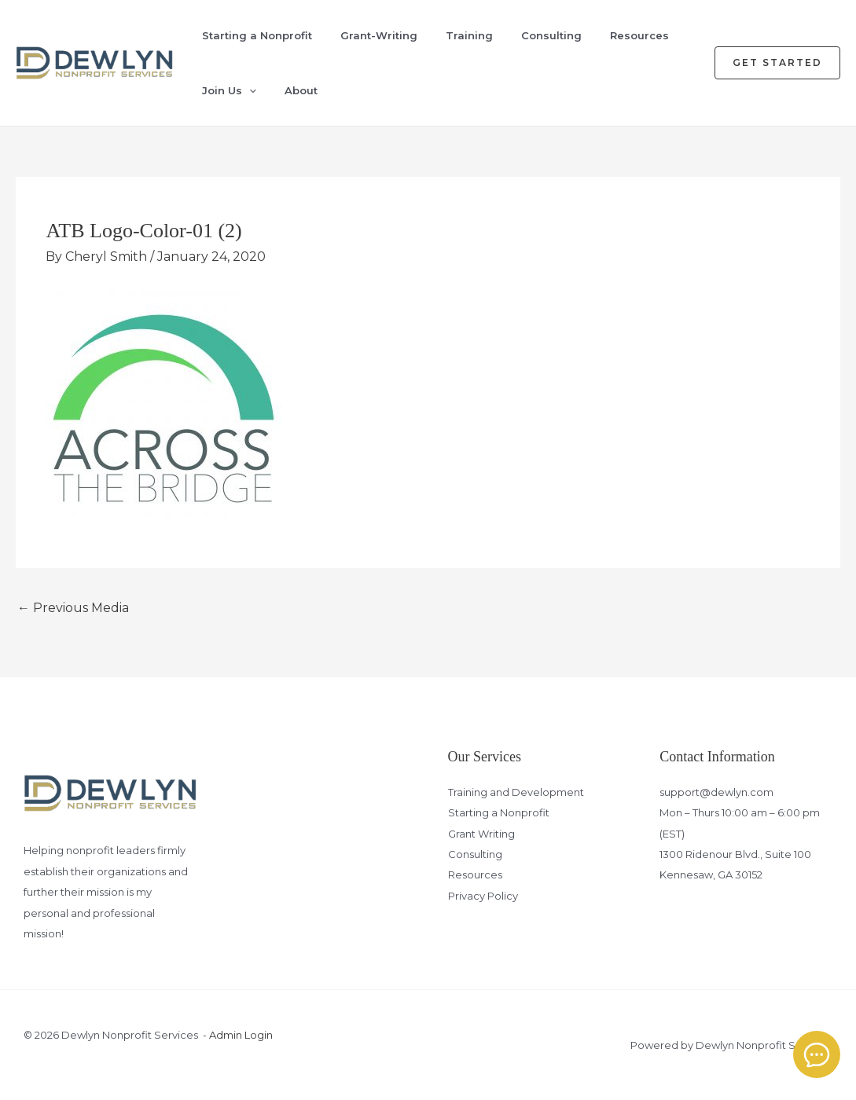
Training (469, 35)
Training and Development (516, 792)
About (301, 90)
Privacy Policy (483, 895)
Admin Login (241, 1034)
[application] (249, 90)
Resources (639, 35)
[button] (777, 62)
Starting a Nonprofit (257, 35)
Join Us (229, 90)
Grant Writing (481, 833)
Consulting (551, 35)
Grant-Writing (378, 35)
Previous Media (73, 607)
